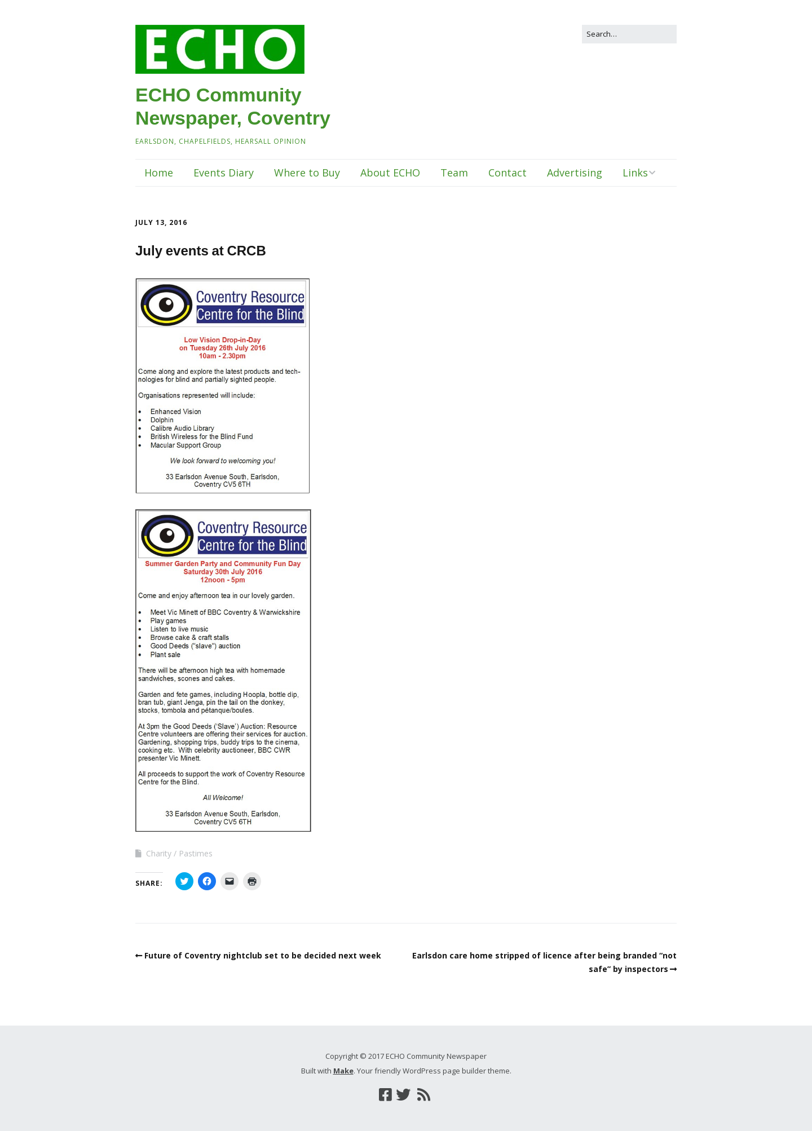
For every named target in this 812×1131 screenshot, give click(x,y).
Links (635, 172)
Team (454, 172)
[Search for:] (629, 34)
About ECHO (390, 172)
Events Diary (223, 172)
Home (158, 172)
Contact (507, 172)
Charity (158, 853)
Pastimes (196, 853)
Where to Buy (307, 172)
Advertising (574, 172)
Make (343, 1071)
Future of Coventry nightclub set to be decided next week (262, 955)
